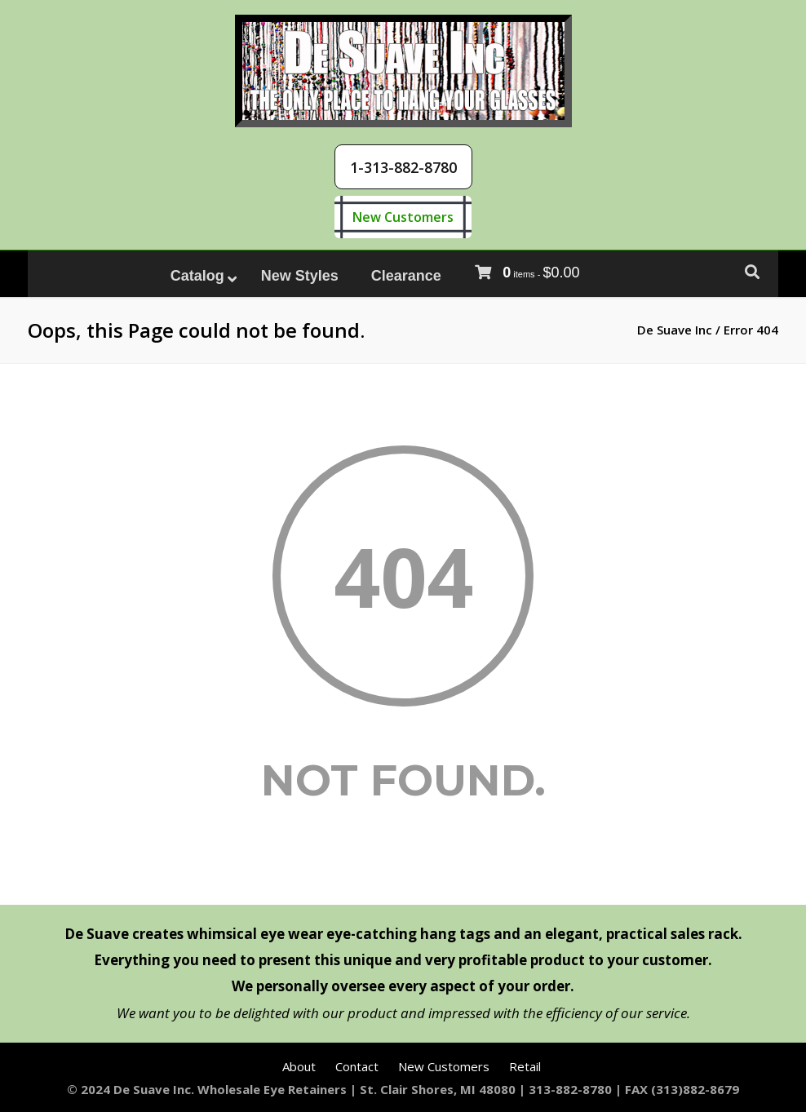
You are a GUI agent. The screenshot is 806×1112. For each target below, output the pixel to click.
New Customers (403, 217)
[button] (403, 166)
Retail (525, 1066)
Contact (357, 1066)
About (299, 1066)
